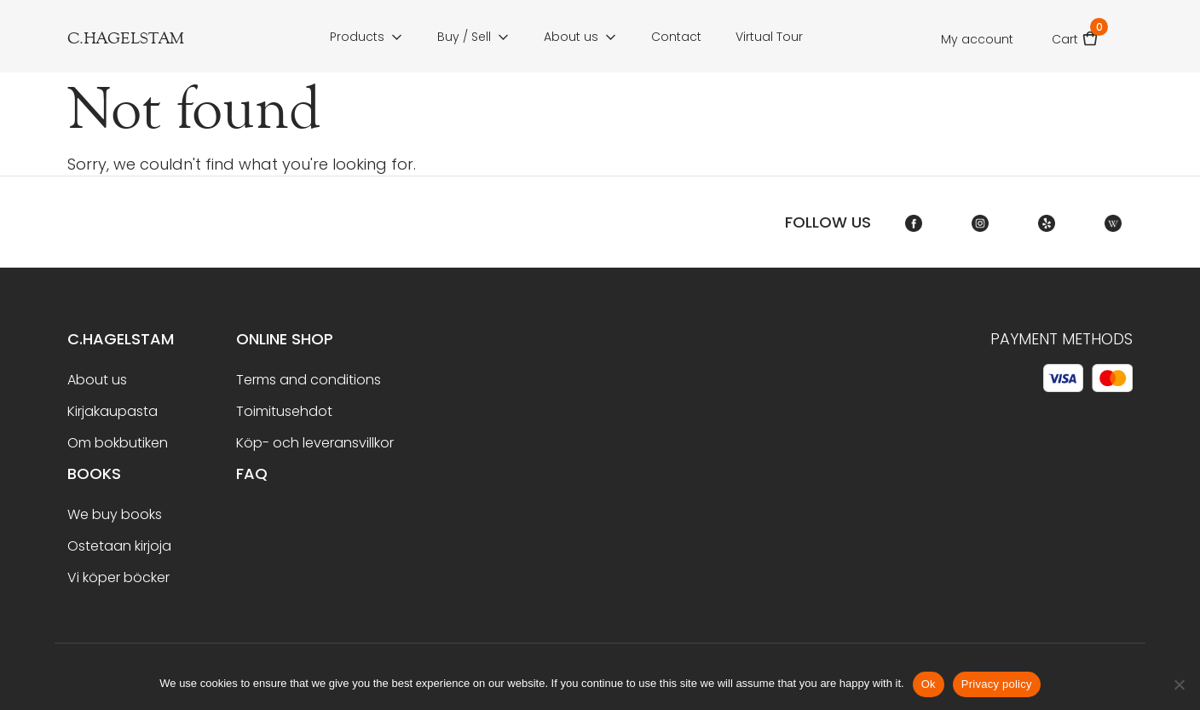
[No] (1178, 684)
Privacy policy (996, 684)
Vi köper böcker (118, 577)
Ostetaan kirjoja (119, 546)
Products (357, 36)
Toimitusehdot (284, 411)
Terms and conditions (308, 380)
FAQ (252, 473)
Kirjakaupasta (112, 411)
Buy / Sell (464, 36)
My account (977, 39)
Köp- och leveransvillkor (315, 443)
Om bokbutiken (117, 443)
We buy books (114, 514)
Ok (928, 684)
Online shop (284, 338)
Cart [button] (1075, 34)
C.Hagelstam (120, 338)
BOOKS (94, 473)
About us (571, 36)
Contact (676, 36)
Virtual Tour (769, 36)
